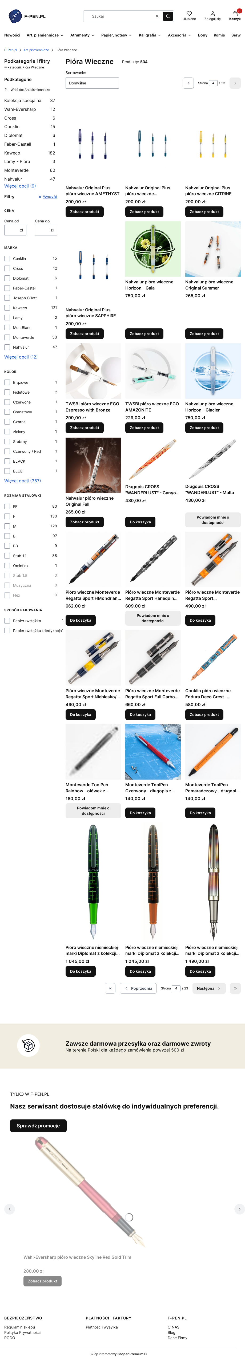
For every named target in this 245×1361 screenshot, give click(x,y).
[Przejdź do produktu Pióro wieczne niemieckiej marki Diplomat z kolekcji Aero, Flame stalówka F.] (213, 882)
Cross (29, 118)
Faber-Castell (29, 144)
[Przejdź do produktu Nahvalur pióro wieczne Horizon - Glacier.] (213, 371)
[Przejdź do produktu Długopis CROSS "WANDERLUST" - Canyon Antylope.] (153, 460)
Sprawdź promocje (38, 1125)
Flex (16, 595)
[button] (168, 16)
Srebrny (20, 441)
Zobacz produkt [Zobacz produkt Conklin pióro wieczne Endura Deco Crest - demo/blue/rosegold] (204, 714)
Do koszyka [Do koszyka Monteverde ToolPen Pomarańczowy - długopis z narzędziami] (200, 812)
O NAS (173, 1327)
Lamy (18, 317)
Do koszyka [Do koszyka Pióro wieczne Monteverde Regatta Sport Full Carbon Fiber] (140, 714)
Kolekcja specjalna (29, 100)
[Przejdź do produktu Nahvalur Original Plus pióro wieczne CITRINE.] (213, 141)
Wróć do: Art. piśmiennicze (27, 90)
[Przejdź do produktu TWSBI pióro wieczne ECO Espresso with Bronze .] (93, 371)
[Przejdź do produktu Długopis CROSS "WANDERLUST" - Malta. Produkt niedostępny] (213, 459)
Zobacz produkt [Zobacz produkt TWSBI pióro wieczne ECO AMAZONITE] (144, 428)
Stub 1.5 (20, 575)
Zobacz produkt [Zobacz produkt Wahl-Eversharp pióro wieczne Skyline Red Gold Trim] (42, 1281)
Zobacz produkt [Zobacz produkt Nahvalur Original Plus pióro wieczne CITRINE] (204, 211)
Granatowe (22, 412)
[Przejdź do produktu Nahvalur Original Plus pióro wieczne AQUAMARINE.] (153, 141)
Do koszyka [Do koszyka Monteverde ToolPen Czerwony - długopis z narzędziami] (140, 812)
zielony (19, 431)
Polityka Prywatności (22, 1332)
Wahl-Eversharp (29, 109)
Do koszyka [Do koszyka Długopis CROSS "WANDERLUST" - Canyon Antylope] (140, 522)
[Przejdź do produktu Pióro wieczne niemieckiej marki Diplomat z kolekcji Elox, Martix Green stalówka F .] (93, 882)
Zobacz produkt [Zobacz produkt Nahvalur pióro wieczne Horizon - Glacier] (204, 428)
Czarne (19, 421)
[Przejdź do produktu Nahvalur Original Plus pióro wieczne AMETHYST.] (93, 141)
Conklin (29, 126)
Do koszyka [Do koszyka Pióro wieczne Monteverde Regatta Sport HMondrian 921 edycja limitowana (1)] (80, 620)
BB (15, 546)
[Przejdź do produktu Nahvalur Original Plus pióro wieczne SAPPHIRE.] (93, 263)
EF (15, 506)
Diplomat (29, 135)
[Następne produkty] (209, 988)
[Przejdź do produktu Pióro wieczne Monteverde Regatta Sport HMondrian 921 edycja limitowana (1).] (93, 559)
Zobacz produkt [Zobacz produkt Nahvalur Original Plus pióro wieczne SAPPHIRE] (84, 333)
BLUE (17, 471)
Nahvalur (29, 179)
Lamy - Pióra (29, 161)
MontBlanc (22, 327)
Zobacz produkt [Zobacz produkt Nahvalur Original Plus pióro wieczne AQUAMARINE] (144, 211)
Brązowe (20, 382)
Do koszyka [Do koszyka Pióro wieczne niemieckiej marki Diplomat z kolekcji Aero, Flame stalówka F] (200, 971)
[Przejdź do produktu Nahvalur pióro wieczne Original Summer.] (213, 249)
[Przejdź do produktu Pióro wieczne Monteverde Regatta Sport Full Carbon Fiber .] (153, 658)
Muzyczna (22, 585)
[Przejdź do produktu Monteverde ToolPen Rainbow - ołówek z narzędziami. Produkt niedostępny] (93, 752)
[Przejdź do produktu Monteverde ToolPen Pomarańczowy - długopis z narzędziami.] (213, 752)
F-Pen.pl (10, 50)
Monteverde (29, 170)
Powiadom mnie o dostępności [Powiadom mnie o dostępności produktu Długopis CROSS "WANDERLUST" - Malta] (213, 520)
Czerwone (22, 402)
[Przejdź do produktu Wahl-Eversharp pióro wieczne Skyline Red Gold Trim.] (90, 1192)
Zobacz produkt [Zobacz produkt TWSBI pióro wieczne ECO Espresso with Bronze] (84, 428)
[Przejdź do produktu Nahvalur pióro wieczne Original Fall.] (93, 465)
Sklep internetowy (116, 1354)
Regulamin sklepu (19, 1327)
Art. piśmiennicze (36, 50)
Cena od (11, 221)
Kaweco (29, 153)
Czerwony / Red (27, 451)
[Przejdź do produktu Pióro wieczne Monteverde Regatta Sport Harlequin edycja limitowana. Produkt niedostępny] (153, 559)
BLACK (19, 461)
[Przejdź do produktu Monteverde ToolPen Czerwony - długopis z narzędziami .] (153, 752)
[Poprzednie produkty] (138, 988)
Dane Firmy (177, 1337)
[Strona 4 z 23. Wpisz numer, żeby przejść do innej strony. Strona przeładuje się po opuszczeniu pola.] (213, 83)
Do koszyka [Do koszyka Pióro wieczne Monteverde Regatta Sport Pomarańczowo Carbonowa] (200, 620)
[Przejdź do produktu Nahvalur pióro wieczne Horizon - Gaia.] (153, 249)
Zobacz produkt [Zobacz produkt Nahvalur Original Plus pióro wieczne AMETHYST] (84, 211)
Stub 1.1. (20, 555)
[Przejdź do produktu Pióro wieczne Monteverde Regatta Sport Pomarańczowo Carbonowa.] (213, 559)
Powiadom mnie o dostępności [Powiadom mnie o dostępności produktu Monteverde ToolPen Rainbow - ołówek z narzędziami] (93, 811)
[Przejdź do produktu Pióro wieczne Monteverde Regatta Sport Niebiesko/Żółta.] (93, 658)
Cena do (42, 221)
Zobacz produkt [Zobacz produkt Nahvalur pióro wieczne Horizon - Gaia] (144, 333)
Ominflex (21, 565)
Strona (203, 83)
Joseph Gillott (25, 298)
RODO (9, 1337)
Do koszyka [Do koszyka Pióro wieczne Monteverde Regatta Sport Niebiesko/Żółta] (80, 714)
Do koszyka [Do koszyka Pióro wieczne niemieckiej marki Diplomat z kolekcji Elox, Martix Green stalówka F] (80, 971)
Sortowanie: (76, 72)
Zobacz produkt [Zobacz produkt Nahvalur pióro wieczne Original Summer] (204, 333)
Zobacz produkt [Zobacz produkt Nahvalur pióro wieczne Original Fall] (84, 522)
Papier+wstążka (27, 620)
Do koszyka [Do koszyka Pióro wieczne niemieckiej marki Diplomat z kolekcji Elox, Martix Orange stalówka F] (140, 971)
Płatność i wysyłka (102, 1327)
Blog (171, 1332)
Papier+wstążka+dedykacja (37, 630)
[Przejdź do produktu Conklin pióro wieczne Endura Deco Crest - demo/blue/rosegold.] (213, 658)
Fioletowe (21, 392)
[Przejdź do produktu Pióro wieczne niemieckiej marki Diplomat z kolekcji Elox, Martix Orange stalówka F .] (153, 882)
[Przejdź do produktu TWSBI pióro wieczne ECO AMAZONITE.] (153, 371)
